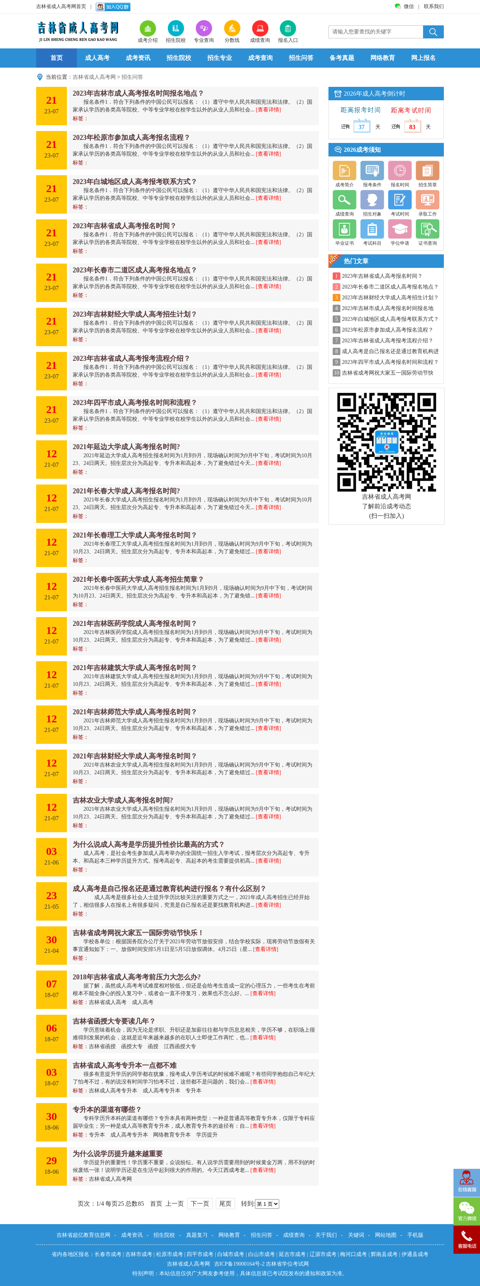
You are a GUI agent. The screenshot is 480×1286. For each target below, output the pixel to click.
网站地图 (386, 1235)
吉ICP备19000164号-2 (240, 1264)
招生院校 (179, 58)
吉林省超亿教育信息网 (83, 1235)
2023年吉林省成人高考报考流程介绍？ (131, 358)
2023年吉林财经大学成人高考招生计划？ (135, 314)
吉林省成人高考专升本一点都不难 (125, 1065)
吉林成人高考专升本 (113, 1091)
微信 (409, 6)
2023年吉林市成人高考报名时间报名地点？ (138, 93)
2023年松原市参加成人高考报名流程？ (131, 137)
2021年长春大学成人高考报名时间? (126, 491)
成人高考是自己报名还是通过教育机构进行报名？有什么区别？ (170, 889)
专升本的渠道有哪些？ (107, 1109)
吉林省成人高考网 (94, 77)
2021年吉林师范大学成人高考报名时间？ (135, 712)
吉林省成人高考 (108, 1002)
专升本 (193, 1091)
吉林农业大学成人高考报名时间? (123, 800)
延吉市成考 (292, 1254)
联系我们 (434, 6)
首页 (56, 58)
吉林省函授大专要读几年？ (114, 1021)
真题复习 (197, 1235)
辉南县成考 (384, 1254)
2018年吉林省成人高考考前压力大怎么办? (137, 977)
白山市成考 (261, 1254)
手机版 (415, 1235)
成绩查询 (294, 1235)
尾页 (225, 1203)
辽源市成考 (323, 1254)
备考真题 (342, 58)
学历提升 (207, 1135)
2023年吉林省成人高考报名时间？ (125, 226)
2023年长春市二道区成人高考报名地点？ (135, 270)
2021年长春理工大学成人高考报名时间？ (135, 535)
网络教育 (382, 58)
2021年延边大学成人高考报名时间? (126, 447)
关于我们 (326, 1235)
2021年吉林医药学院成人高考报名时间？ (135, 623)
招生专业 (219, 58)
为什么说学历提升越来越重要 (118, 1154)
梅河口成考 (353, 1254)
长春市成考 (108, 1254)
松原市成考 (169, 1254)
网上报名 (423, 58)
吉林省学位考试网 (287, 1264)
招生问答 (301, 58)
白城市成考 (230, 1254)
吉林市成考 (138, 1254)
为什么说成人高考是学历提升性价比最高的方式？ (149, 844)
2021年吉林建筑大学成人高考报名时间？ (135, 668)
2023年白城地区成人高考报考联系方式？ (135, 182)
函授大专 (132, 1046)
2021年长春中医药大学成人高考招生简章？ (138, 579)
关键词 (356, 1235)
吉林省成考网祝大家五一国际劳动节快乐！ (138, 933)
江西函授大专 (180, 1046)
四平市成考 (200, 1254)
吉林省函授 (102, 1046)
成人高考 (97, 58)
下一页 (200, 1203)
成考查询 (260, 58)
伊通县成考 (415, 1254)
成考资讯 (138, 58)
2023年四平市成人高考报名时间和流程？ (135, 403)
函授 (153, 1046)
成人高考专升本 (161, 1091)
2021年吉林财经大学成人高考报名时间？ (135, 756)
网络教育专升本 (172, 1135)
